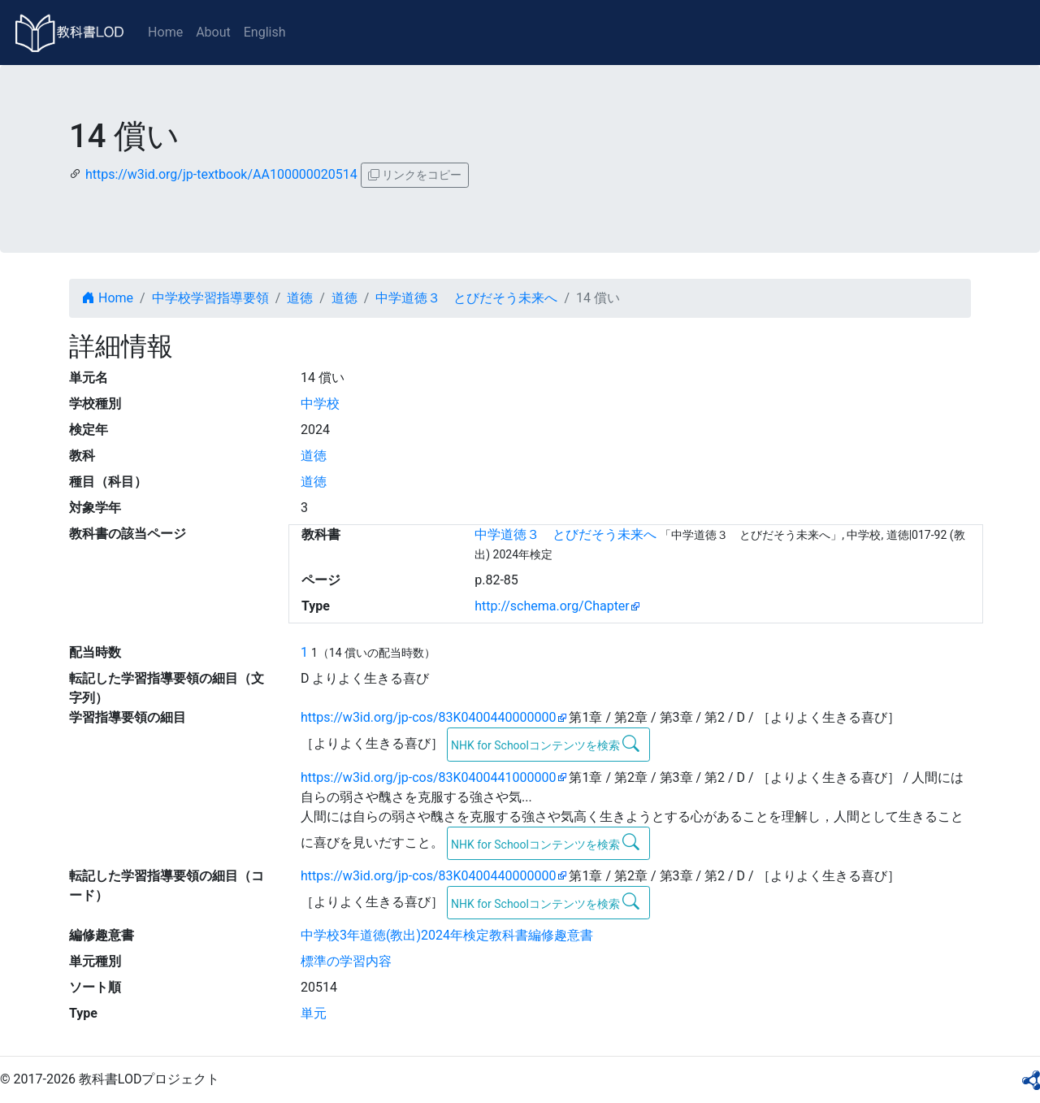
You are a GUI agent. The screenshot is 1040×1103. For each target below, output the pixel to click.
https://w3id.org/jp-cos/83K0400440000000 (429, 717)
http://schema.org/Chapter (552, 606)
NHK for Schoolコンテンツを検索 (545, 743)
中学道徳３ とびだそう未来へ (466, 298)
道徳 (300, 298)
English (265, 32)
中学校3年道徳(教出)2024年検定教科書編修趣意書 (447, 935)
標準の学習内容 (346, 961)
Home (165, 32)
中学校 (320, 403)
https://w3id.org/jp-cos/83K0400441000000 (429, 777)
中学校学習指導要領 (210, 298)
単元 (314, 1013)
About (213, 32)
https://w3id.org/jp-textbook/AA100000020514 (221, 174)
